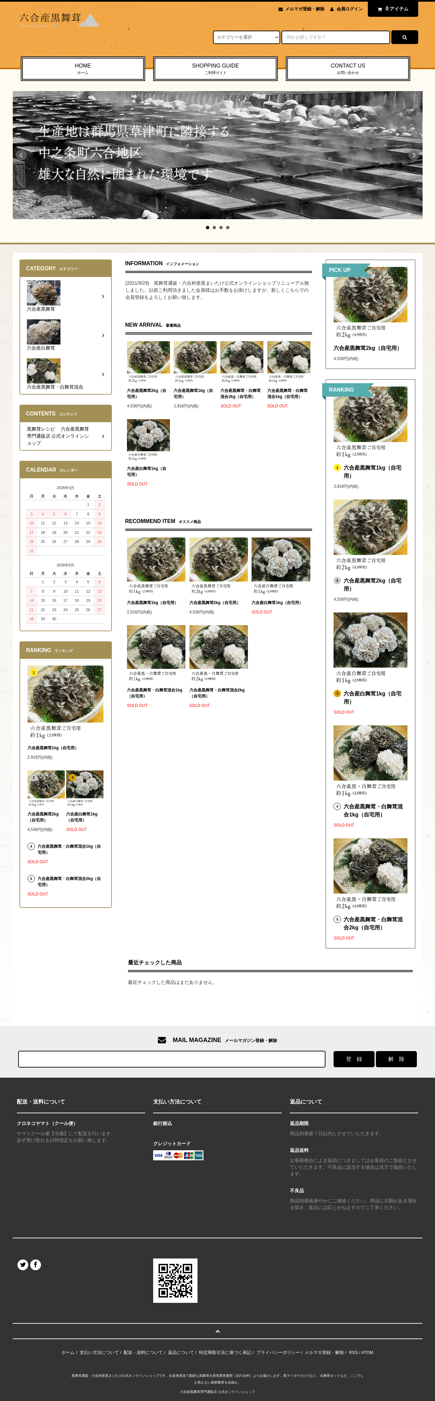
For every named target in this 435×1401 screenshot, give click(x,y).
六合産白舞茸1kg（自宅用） (146, 471)
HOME (83, 69)
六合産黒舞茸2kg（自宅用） (146, 393)
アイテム (391, 9)
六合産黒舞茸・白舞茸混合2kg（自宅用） (240, 393)
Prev (21, 155)
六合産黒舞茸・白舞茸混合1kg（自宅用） (287, 393)
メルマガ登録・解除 (304, 8)
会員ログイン (350, 8)
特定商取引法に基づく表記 (225, 1352)
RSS (353, 1352)
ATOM (367, 1352)
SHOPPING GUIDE (215, 69)
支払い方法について (99, 1352)
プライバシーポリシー (278, 1352)
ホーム (68, 1352)
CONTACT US (348, 69)
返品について (181, 1352)
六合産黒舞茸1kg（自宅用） (193, 393)
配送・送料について (143, 1352)
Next (413, 155)
